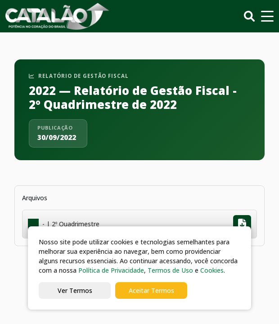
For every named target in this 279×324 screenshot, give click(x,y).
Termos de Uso (170, 270)
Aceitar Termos (151, 290)
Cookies (212, 270)
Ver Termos (75, 290)
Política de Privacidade (111, 270)
